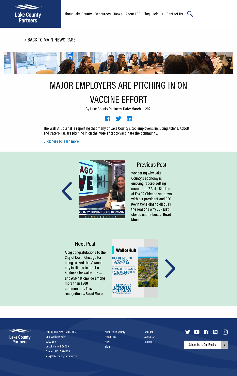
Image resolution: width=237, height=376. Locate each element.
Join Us (158, 13)
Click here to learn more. (62, 141)
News (118, 13)
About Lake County (78, 13)
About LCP (133, 13)
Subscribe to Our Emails (202, 345)
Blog (146, 13)
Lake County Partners (106, 108)
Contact (148, 332)
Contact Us (175, 13)
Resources (103, 13)
